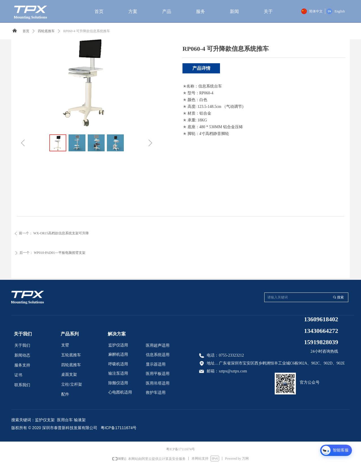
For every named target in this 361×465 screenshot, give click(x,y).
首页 (99, 11)
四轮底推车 (46, 31)
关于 (268, 11)
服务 (200, 11)
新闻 (234, 11)
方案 (132, 11)
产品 (166, 11)
